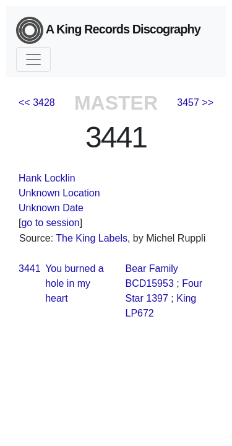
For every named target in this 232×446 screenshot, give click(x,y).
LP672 (140, 313)
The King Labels (91, 238)
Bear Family (152, 268)
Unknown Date (51, 208)
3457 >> (195, 102)
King (186, 298)
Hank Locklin (47, 178)
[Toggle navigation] (33, 59)
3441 (30, 268)
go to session (50, 222)
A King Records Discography (108, 30)
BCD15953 (150, 283)
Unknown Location (59, 193)
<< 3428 (37, 102)
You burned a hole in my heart (74, 283)
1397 (157, 298)
